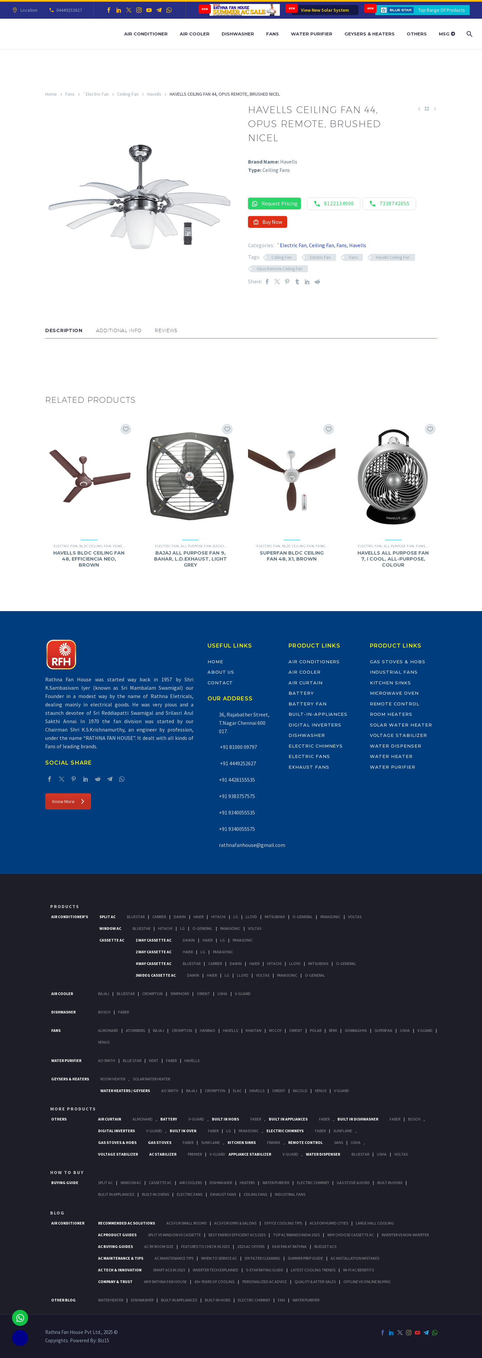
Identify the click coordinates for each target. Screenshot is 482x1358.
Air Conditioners (314, 661)
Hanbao (207, 1030)
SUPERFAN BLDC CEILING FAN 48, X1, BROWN (292, 556)
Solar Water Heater (401, 725)
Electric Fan (320, 257)
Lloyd (251, 916)
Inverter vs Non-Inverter (405, 1234)
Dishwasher (238, 33)
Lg (235, 916)
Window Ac (110, 928)
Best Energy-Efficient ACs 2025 (237, 1234)
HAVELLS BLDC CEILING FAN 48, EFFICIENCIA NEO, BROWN (89, 559)
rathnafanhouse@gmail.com (252, 845)
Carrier (159, 916)
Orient (203, 993)
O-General (303, 916)
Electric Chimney (313, 1182)
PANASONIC (249, 1130)
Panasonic (330, 916)
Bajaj (218, 546)
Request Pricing (274, 203)
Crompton (152, 993)
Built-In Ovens (155, 1194)
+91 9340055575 (237, 829)
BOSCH (414, 1119)
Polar (315, 1030)
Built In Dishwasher (357, 1119)
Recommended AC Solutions (126, 1223)
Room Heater (112, 1078)
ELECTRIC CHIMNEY (254, 1299)
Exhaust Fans (309, 767)
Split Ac (107, 916)
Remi (333, 1030)
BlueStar (136, 916)
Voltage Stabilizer (398, 735)
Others (417, 33)
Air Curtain (305, 682)
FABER (171, 1060)
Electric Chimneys (316, 746)
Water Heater (391, 756)
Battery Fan (307, 703)
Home (51, 94)
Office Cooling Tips (283, 1223)
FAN (281, 1299)
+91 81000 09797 (238, 747)
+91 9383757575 (237, 796)
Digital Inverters (315, 725)
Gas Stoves (159, 1142)
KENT (153, 1060)
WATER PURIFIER (306, 1299)
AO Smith (106, 1060)
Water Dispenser (395, 746)
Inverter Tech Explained (215, 1269)
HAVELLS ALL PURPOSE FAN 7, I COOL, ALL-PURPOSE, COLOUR (393, 559)
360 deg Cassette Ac (156, 975)
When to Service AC (219, 1258)
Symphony (179, 993)
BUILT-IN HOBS (217, 1299)
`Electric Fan (96, 94)
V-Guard (243, 993)
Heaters (247, 1182)
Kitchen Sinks (390, 682)
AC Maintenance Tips (174, 1258)
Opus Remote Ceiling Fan (280, 269)
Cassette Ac (111, 940)
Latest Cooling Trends (313, 1269)
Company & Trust (115, 1281)
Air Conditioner (146, 33)
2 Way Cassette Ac (153, 951)
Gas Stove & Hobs (353, 1182)
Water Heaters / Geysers (125, 1090)
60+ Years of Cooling (214, 1281)
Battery (301, 693)
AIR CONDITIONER (67, 1223)
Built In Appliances (288, 1119)
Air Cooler (195, 33)
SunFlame (342, 1130)
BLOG (57, 1213)
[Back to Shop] (426, 108)
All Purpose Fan (196, 546)
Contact (220, 682)
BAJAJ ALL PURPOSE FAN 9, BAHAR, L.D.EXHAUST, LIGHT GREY (190, 559)
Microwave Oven (394, 693)
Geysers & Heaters (369, 33)
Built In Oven (183, 1130)
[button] (52, 358)
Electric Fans (309, 756)
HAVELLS (191, 1060)
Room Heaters (391, 714)
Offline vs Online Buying (367, 1281)
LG (228, 1130)
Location (27, 10)
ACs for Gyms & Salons (235, 1223)
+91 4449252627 (237, 763)
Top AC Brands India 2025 (296, 1234)
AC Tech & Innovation (120, 1269)
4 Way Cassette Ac (153, 963)
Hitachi (218, 916)
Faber (123, 1011)
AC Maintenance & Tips (120, 1258)
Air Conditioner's (69, 916)
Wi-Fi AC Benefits (358, 1269)
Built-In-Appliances (318, 714)
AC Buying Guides (115, 1246)
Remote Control (394, 703)
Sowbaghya (356, 1030)
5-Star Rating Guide (264, 1269)
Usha (222, 993)
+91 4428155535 (237, 779)
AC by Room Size (158, 1246)
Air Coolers (190, 1182)
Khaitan (253, 1030)
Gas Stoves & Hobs (397, 661)
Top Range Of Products (441, 10)
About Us (221, 672)
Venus (103, 1042)
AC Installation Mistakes (355, 1258)
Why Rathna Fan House (165, 1281)
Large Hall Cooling (375, 1223)
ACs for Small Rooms (186, 1223)
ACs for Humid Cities (329, 1223)
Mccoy (275, 1030)
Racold (300, 1090)
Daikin (180, 916)
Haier (198, 916)
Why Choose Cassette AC (350, 1234)
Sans (338, 1142)
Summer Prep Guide (305, 1258)
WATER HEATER (110, 1299)
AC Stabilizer (162, 1154)
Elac (237, 1090)
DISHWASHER (142, 1299)
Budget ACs (325, 1246)
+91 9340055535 (237, 812)
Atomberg (135, 1030)
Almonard (108, 1030)
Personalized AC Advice (264, 1281)
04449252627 (68, 10)
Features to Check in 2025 (205, 1246)
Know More (68, 801)
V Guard (424, 1030)
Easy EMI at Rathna (289, 1246)
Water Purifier (311, 33)
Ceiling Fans (255, 1194)
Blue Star (132, 1060)
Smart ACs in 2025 (169, 1269)
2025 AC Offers (250, 1246)
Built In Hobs (225, 1119)
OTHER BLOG (63, 1299)
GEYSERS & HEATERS (70, 1078)
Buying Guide (64, 1182)
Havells (154, 94)
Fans (272, 33)
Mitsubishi (275, 916)
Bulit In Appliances (116, 1194)
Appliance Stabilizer (250, 1154)
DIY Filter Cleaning (262, 1258)
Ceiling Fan (128, 94)
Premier (195, 1154)
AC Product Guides (117, 1234)
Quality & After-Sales (315, 1281)
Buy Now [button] (267, 221)
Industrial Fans (394, 672)
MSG (447, 33)
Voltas (355, 916)
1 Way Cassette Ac (153, 940)
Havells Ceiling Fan (393, 257)
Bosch (104, 1011)
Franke (273, 1142)
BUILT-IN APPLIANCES (179, 1299)
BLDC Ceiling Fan (95, 546)
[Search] (468, 34)
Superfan (383, 1030)
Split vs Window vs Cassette (174, 1234)
